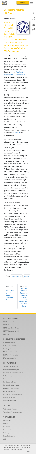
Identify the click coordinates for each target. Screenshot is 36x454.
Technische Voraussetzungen (12, 412)
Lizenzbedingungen (9, 436)
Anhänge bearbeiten (9, 391)
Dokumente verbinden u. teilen (13, 373)
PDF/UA (16, 132)
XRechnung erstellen (9, 358)
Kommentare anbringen (11, 385)
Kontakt (5, 424)
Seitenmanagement (9, 376)
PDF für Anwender (9, 322)
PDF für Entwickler (9, 325)
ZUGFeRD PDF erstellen (10, 355)
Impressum (7, 421)
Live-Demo (22, 2)
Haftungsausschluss (9, 433)
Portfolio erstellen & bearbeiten (13, 394)
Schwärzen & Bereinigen (11, 388)
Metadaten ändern (9, 397)
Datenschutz (7, 430)
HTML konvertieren (9, 343)
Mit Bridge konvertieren (10, 349)
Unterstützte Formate (10, 409)
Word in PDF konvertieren (11, 352)
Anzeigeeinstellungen (10, 400)
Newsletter (6, 427)
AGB (4, 439)
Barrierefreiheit (17, 276)
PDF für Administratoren (11, 328)
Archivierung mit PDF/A (10, 367)
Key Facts (6, 334)
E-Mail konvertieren (9, 346)
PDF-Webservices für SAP (11, 331)
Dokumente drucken (9, 379)
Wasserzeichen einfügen (11, 370)
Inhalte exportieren (9, 382)
